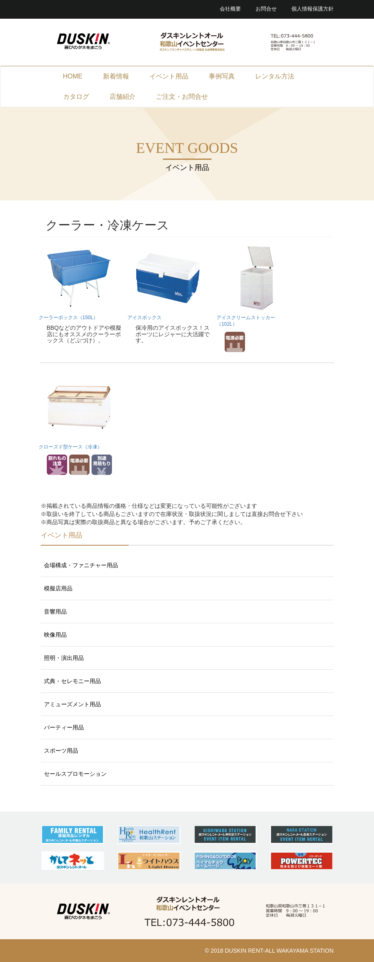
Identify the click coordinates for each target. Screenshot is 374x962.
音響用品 (55, 611)
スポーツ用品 (61, 750)
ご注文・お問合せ (182, 96)
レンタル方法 (274, 76)
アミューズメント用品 (72, 704)
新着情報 (116, 76)
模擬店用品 (58, 588)
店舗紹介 (122, 96)
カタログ (76, 96)
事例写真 (222, 76)
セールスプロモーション (75, 773)
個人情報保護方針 (312, 9)
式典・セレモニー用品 (72, 681)
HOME (73, 76)
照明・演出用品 (64, 658)
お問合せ (266, 9)
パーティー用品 (64, 727)
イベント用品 (168, 76)
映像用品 (55, 634)
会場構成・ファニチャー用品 (81, 565)
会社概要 (230, 9)
